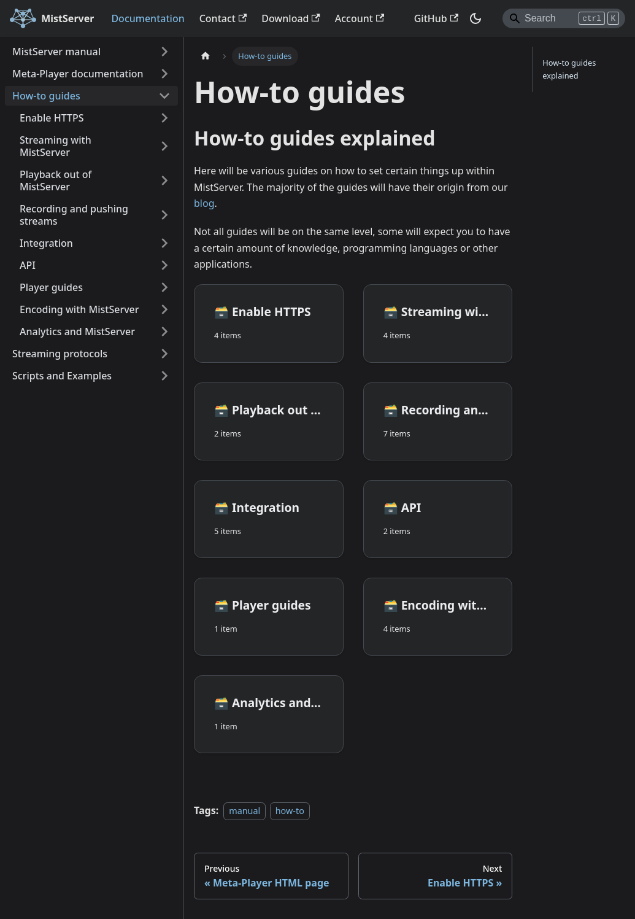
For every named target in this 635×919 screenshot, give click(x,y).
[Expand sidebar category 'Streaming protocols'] (164, 353)
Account (359, 18)
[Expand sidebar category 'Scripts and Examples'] (164, 376)
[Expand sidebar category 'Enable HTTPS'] (164, 118)
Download (290, 18)
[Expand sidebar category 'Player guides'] (164, 287)
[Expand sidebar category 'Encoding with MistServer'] (164, 309)
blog (204, 203)
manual (244, 810)
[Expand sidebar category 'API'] (164, 265)
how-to (289, 810)
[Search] (563, 18)
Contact (223, 18)
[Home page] (205, 56)
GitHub (436, 18)
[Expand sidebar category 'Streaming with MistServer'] (164, 146)
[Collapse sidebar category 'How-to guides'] (164, 96)
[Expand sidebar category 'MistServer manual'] (164, 51)
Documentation (147, 18)
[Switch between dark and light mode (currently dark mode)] (475, 18)
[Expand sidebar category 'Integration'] (164, 243)
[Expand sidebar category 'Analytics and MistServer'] (164, 331)
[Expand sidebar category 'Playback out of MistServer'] (164, 180)
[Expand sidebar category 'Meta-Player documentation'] (164, 73)
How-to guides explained (569, 69)
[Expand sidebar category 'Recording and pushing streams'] (164, 215)
